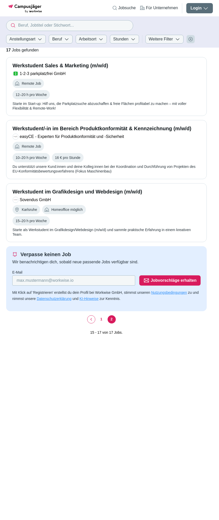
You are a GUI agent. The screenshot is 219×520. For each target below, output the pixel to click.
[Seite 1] (101, 319)
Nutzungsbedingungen (169, 292)
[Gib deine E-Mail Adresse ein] (74, 280)
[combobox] (69, 25)
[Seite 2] (112, 319)
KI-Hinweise (89, 299)
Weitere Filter (164, 39)
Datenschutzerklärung (54, 299)
